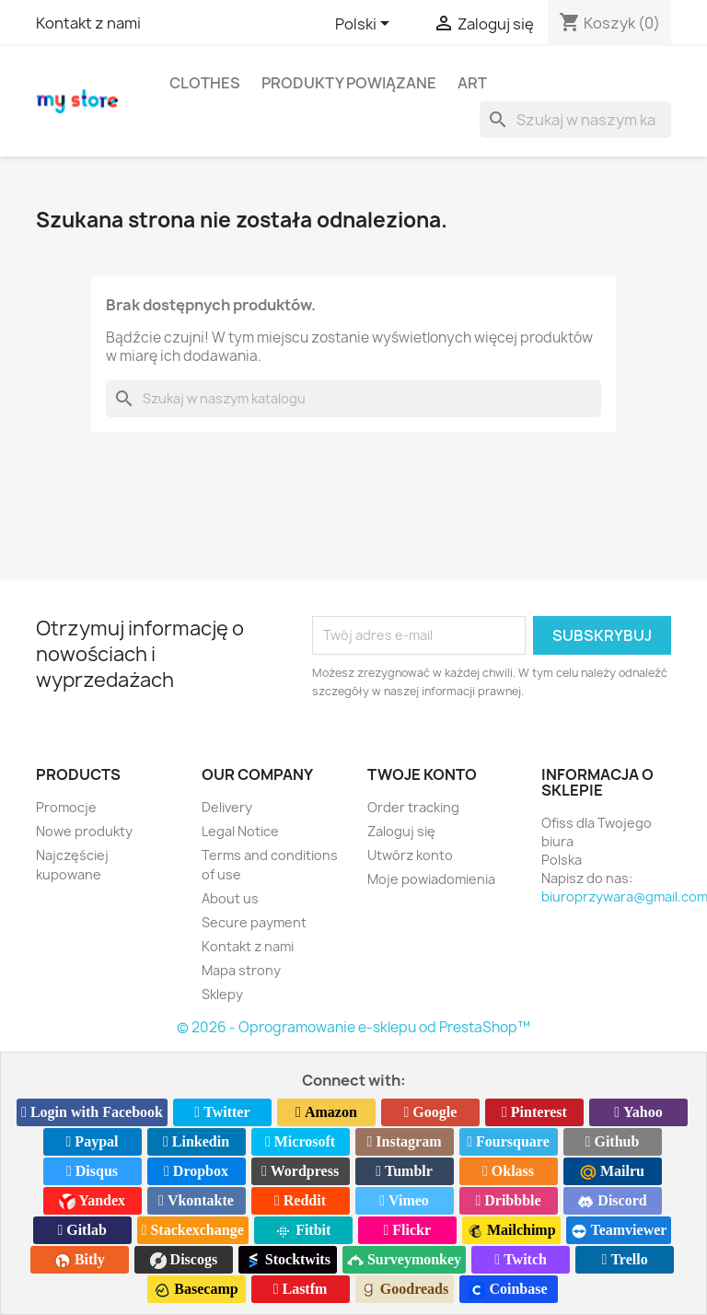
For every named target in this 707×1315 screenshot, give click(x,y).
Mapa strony (241, 970)
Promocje (66, 807)
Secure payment (254, 922)
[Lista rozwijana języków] (365, 25)
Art (472, 83)
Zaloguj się (401, 831)
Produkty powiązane (348, 83)
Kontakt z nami (88, 23)
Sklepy (222, 994)
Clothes (204, 83)
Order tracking (413, 807)
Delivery (227, 807)
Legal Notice (240, 831)
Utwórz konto (410, 855)
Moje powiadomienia (431, 879)
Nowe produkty (84, 831)
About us (230, 898)
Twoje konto (422, 774)
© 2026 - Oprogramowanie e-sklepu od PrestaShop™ (353, 1027)
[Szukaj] (575, 119)
